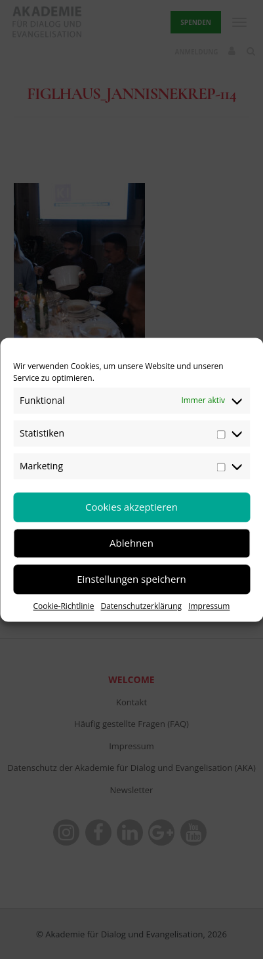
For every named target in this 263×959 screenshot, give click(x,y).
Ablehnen (131, 542)
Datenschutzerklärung (141, 606)
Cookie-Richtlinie (63, 606)
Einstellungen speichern (131, 578)
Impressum (209, 606)
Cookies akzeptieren (131, 506)
